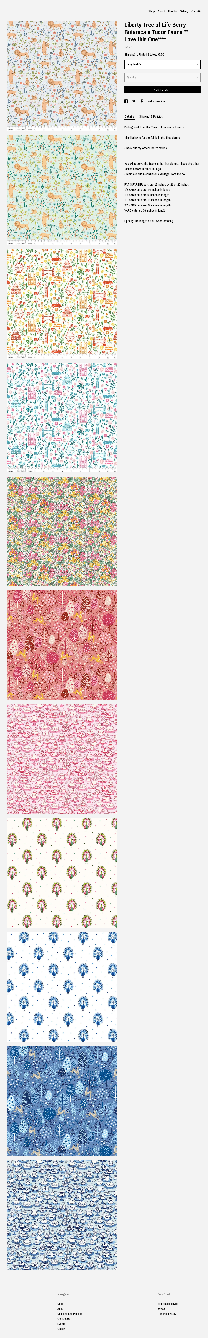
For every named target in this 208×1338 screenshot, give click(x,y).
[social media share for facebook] (126, 101)
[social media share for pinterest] (142, 101)
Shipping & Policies (151, 116)
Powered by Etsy (167, 1314)
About (161, 11)
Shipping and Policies (69, 1314)
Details (129, 116)
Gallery (184, 11)
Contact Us (63, 1319)
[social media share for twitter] (134, 101)
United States (147, 54)
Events (172, 11)
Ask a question (156, 101)
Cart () (196, 11)
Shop (151, 11)
